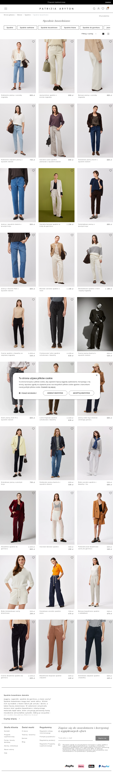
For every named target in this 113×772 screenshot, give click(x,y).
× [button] (96, 375)
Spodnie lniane (70, 28)
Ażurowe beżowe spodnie (49, 547)
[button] (94, 8)
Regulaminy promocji (47, 740)
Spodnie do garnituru (91, 28)
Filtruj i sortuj (89, 34)
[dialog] (56, 386)
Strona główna (9, 15)
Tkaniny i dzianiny (28, 734)
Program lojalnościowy (56, 2)
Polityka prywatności (47, 736)
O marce (25, 731)
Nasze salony (9, 749)
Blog (23, 742)
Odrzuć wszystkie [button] (55, 393)
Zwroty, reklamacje (11, 746)
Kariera (24, 738)
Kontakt (7, 731)
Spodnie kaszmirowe (49, 28)
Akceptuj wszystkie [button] (81, 393)
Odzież (19, 15)
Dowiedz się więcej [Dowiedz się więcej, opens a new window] (48, 387)
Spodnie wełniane (27, 28)
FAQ (5, 753)
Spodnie (28, 15)
